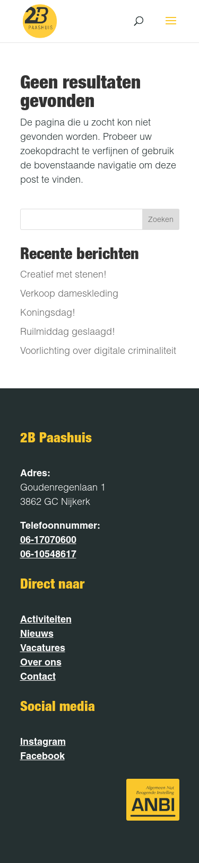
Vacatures (42, 648)
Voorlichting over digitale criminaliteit (98, 350)
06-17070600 (48, 539)
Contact (38, 676)
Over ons (41, 662)
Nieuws (37, 633)
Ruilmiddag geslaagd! (67, 331)
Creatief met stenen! (63, 274)
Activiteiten (46, 619)
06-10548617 (48, 554)
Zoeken (161, 219)
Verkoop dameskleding (69, 293)
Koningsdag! (47, 312)
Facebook (42, 756)
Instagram (43, 741)
